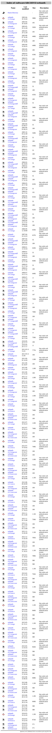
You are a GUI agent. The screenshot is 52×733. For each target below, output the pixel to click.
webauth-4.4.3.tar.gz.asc (12, 597)
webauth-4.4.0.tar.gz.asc (12, 542)
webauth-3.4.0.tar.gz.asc (12, 154)
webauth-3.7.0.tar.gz (11, 299)
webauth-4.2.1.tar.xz (11, 428)
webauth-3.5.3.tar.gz (11, 229)
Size (33, 8)
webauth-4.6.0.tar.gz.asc (12, 724)
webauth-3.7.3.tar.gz (11, 337)
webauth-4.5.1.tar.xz (11, 628)
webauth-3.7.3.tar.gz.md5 (13, 345)
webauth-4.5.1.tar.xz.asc (12, 637)
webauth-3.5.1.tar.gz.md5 (13, 201)
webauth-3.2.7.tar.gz (11, 107)
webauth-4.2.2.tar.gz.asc (12, 451)
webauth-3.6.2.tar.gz (11, 286)
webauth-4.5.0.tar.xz (11, 610)
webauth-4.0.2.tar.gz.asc (12, 382)
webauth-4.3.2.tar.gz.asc (12, 506)
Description (44, 8)
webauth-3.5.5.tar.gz (11, 248)
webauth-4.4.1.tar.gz (11, 550)
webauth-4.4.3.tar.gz (11, 587)
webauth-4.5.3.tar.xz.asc (12, 673)
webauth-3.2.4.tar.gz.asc (12, 77)
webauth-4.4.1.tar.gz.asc (12, 560)
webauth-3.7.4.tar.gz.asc (12, 354)
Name (13, 8)
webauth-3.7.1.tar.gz (11, 312)
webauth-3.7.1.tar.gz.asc (12, 316)
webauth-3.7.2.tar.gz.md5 (13, 333)
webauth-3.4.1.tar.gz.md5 (13, 163)
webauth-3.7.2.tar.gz (11, 324)
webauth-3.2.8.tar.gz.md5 (13, 124)
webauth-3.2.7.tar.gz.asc (12, 115)
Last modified (25, 8)
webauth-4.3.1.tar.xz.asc (12, 491)
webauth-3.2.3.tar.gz (11, 63)
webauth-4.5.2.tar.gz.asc (12, 651)
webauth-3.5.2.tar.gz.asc (12, 218)
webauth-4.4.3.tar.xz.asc (12, 600)
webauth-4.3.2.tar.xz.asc (12, 509)
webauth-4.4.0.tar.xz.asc (12, 546)
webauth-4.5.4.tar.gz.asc (12, 688)
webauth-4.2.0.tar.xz (11, 410)
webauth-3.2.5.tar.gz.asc (12, 90)
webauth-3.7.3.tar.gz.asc (12, 342)
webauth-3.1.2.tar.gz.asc (12, 31)
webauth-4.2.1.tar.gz (11, 423)
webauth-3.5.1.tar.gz (11, 197)
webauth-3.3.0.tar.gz (11, 133)
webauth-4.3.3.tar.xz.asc (12, 527)
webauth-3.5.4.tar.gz (11, 235)
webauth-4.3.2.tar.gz (11, 496)
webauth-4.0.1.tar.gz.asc (12, 373)
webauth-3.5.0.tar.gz (11, 184)
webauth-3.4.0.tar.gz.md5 (13, 150)
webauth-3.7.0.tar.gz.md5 (13, 303)
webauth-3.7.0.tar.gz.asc (12, 307)
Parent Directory (13, 13)
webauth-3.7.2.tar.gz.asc (12, 329)
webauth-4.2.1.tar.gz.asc (12, 433)
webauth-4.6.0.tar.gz (11, 714)
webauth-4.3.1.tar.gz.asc (12, 487)
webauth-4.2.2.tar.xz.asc (12, 455)
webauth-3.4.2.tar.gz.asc (12, 179)
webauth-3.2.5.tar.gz (11, 82)
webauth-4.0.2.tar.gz (11, 377)
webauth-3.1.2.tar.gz (11, 27)
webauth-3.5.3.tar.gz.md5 (13, 221)
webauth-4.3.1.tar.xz (11, 483)
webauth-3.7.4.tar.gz (11, 350)
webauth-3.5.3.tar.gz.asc (12, 225)
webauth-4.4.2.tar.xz (11, 574)
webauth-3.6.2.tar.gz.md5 (13, 291)
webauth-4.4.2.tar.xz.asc (12, 582)
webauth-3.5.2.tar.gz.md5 (13, 214)
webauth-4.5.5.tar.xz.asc (12, 709)
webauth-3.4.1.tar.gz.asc (12, 166)
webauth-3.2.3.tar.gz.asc (12, 68)
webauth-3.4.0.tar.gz (11, 145)
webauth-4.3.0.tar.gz (11, 459)
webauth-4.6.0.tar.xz (11, 719)
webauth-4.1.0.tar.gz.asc (12, 391)
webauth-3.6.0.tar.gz (11, 260)
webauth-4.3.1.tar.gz (11, 477)
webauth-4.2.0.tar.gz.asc (12, 415)
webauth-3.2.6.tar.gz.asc (12, 99)
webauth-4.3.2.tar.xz (11, 501)
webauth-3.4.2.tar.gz (11, 171)
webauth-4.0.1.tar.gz (11, 368)
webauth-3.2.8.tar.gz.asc (12, 128)
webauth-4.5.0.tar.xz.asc (12, 618)
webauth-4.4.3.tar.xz (11, 592)
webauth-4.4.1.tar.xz (11, 556)
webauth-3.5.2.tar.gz (11, 209)
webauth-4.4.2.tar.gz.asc (12, 578)
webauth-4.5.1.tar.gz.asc (12, 633)
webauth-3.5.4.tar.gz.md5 (13, 239)
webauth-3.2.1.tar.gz (11, 45)
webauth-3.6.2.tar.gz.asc (12, 294)
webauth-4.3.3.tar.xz (11, 519)
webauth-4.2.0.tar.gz (11, 405)
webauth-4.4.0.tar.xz (11, 537)
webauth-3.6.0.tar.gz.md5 (13, 265)
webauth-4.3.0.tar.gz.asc (12, 469)
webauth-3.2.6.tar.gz (11, 94)
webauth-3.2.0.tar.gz (11, 36)
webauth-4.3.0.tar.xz (11, 465)
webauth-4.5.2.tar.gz (11, 641)
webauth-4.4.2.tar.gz (11, 568)
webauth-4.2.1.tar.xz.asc (12, 436)
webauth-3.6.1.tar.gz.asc (12, 281)
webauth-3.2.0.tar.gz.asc (12, 41)
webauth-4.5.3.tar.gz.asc (12, 669)
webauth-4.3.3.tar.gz (11, 514)
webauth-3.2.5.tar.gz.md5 (13, 86)
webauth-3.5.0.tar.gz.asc (12, 192)
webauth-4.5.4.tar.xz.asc (12, 691)
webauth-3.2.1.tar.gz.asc (12, 50)
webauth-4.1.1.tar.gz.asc (12, 400)
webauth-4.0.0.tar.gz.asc (12, 364)
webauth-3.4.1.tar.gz (11, 158)
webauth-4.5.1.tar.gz (11, 623)
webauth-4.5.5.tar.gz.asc (12, 706)
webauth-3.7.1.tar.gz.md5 (13, 320)
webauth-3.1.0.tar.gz (11, 18)
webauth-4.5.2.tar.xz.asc (12, 655)
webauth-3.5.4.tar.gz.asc (12, 243)
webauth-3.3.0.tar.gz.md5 (13, 137)
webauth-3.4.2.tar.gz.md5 (13, 176)
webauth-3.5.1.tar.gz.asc (12, 205)
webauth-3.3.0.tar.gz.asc (12, 141)
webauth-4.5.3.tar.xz (11, 665)
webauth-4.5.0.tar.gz (11, 605)
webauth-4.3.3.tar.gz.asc (12, 524)
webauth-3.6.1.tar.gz (11, 273)
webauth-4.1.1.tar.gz (11, 395)
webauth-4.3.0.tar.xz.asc (12, 473)
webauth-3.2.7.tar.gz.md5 (13, 112)
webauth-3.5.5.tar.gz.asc (12, 256)
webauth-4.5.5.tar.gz (11, 696)
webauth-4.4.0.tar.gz (11, 532)
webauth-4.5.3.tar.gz (11, 659)
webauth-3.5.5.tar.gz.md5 (13, 252)
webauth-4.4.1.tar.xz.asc (12, 564)
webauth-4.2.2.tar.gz (11, 441)
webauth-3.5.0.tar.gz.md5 (13, 188)
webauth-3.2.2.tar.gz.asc (12, 59)
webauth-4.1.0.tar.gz (11, 386)
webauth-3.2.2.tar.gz (11, 54)
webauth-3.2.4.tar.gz (11, 72)
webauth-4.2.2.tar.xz (11, 446)
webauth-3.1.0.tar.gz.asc (12, 22)
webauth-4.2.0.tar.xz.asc (12, 418)
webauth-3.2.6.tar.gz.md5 (13, 103)
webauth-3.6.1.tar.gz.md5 (13, 278)
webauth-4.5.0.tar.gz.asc (12, 615)
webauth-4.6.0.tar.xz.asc (12, 728)
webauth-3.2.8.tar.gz (11, 120)
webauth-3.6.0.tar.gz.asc (12, 269)
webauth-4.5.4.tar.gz (11, 683)
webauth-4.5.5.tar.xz (11, 701)
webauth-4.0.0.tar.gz (11, 359)
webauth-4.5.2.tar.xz (11, 647)
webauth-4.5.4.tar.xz (11, 678)
